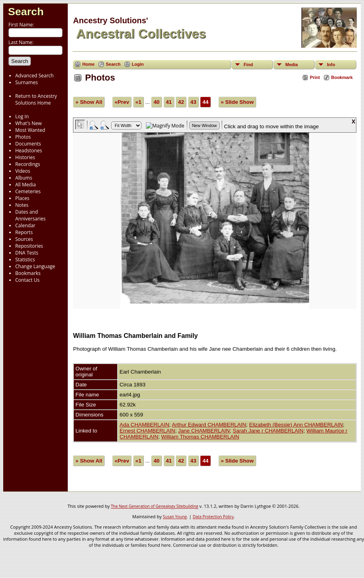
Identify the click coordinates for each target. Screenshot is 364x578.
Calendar (25, 225)
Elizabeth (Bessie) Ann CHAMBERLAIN (296, 425)
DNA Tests (26, 252)
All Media (25, 184)
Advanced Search (34, 75)
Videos (22, 171)
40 (157, 102)
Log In (22, 116)
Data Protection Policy (213, 516)
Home (88, 64)
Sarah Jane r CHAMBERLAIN (268, 431)
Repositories (29, 246)
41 (169, 102)
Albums (23, 177)
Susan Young (175, 516)
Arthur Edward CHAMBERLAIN (209, 425)
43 (193, 102)
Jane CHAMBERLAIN (204, 431)
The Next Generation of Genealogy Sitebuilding (154, 506)
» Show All (88, 102)
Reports (24, 232)
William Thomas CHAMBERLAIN (200, 437)
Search (26, 12)
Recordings (27, 164)
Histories (25, 157)
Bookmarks (27, 273)
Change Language (35, 266)
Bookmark (342, 77)
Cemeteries (28, 191)
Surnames (26, 82)
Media (291, 64)
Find (248, 64)
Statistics (25, 259)
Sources (24, 239)
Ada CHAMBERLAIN (144, 425)
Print (315, 77)
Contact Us (27, 280)
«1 (138, 102)
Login (138, 64)
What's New (28, 123)
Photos (23, 136)
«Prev (122, 102)
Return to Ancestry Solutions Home (36, 99)
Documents (28, 143)
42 (181, 102)
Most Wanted (30, 130)
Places (22, 198)
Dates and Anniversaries (30, 215)
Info (331, 64)
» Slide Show (237, 102)
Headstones (28, 150)
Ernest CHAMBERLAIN (147, 431)
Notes (21, 205)
